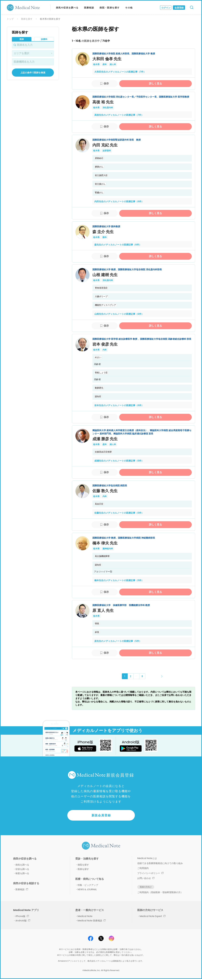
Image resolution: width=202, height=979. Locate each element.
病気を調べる (22, 864)
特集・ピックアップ (88, 885)
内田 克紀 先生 (105, 145)
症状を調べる (22, 869)
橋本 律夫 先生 (105, 543)
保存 (106, 83)
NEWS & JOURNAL (87, 889)
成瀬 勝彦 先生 (105, 439)
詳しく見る (155, 83)
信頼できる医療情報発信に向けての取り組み (160, 863)
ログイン (165, 7)
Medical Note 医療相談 (92, 920)
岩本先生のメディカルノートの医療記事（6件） (119, 405)
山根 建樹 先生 (105, 274)
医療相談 (89, 7)
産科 (104, 64)
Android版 (22, 920)
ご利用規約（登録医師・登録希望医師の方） (160, 892)
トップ (10, 18)
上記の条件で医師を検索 (32, 72)
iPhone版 (22, 916)
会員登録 (179, 7)
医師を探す (27, 18)
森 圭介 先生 (103, 231)
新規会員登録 (101, 815)
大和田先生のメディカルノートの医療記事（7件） (120, 71)
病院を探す (83, 864)
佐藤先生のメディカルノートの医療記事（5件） (119, 512)
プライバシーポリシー (150, 873)
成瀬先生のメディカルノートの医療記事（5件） (119, 460)
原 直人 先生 (103, 610)
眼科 (104, 237)
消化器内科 (107, 107)
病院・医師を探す (110, 7)
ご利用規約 (143, 868)
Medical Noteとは (147, 858)
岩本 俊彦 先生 (105, 344)
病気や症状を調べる (67, 7)
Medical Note (85, 916)
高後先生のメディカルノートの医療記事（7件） (118, 115)
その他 (129, 7)
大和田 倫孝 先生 (106, 59)
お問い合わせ (146, 878)
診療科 (44, 39)
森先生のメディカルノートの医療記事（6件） (117, 244)
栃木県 (96, 64)
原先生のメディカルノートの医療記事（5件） (117, 641)
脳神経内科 (107, 548)
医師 (22, 39)
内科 (104, 349)
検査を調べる (22, 873)
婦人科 (113, 64)
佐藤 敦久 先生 (105, 490)
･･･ (136, 676)
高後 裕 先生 (103, 102)
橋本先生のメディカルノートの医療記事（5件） (119, 580)
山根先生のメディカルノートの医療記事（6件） (119, 314)
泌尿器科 (106, 150)
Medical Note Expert (152, 916)
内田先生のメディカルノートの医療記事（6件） (119, 201)
